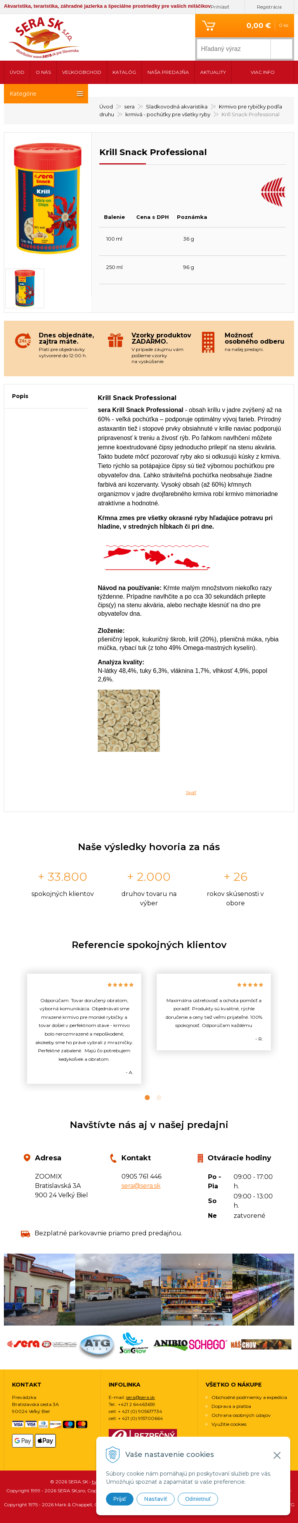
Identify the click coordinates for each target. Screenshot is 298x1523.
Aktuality (213, 72)
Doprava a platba (231, 1406)
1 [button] (143, 1098)
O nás (43, 72)
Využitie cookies (228, 1424)
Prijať (119, 1499)
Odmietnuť (198, 1499)
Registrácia (269, 7)
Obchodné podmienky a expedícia (249, 1397)
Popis (20, 396)
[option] (84, 1029)
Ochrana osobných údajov (241, 1415)
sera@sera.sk (141, 1185)
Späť (191, 792)
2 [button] (155, 1098)
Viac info (263, 72)
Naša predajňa (168, 72)
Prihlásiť (220, 7)
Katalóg (124, 72)
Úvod (17, 72)
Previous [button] (13, 1029)
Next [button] (284, 1029)
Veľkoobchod (81, 72)
